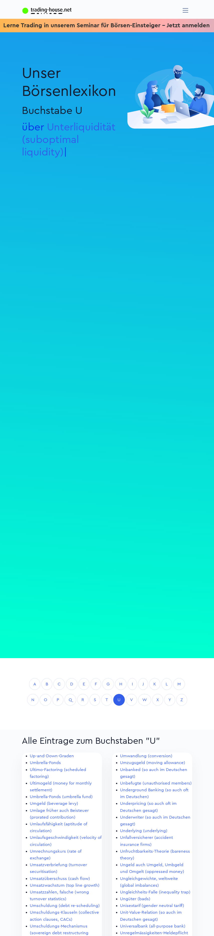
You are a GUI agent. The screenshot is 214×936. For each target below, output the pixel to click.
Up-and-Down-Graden (52, 756)
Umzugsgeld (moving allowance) (152, 763)
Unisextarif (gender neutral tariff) (152, 905)
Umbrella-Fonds (45, 763)
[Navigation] (185, 10)
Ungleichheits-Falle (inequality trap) (155, 892)
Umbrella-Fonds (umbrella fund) (61, 797)
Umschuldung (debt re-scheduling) (65, 905)
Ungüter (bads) (135, 899)
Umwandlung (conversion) (146, 756)
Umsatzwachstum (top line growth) (64, 885)
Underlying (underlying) (143, 831)
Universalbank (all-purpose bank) (152, 926)
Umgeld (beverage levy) (54, 803)
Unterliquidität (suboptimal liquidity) (69, 139)
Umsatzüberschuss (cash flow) (60, 878)
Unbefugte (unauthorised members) (156, 783)
